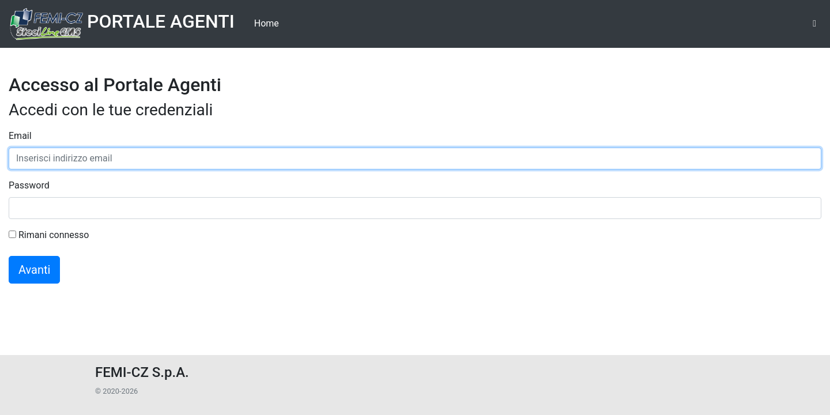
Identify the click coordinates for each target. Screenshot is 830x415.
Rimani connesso (49, 234)
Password (29, 185)
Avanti (34, 270)
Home (266, 23)
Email (20, 135)
